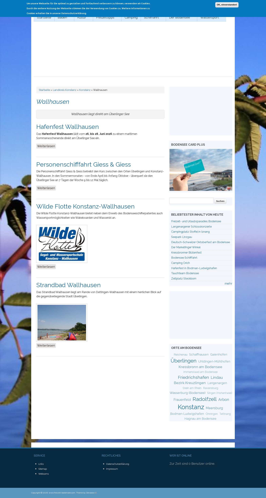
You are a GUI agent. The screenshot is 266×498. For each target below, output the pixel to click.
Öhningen (212, 413)
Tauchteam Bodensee (185, 273)
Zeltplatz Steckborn (183, 278)
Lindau (217, 377)
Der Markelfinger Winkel (186, 247)
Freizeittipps (106, 17)
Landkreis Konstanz (64, 90)
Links (41, 464)
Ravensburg (210, 388)
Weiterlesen (46, 146)
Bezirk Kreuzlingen (190, 383)
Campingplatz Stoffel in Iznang (190, 231)
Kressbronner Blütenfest (186, 252)
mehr (228, 283)
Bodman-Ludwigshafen (187, 413)
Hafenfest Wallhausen (67, 126)
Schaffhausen (198, 354)
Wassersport (210, 17)
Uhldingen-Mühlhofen (214, 361)
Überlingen (183, 361)
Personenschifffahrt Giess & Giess (83, 164)
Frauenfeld (182, 400)
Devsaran (91, 493)
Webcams (43, 474)
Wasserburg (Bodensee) (187, 393)
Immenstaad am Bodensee (200, 372)
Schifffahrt (152, 17)
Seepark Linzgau (181, 237)
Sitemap (42, 469)
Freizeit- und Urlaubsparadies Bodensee (196, 221)
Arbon (223, 399)
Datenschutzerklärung (117, 464)
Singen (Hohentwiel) (219, 393)
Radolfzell (205, 399)
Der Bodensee (180, 17)
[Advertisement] (133, 51)
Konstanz (84, 90)
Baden (63, 17)
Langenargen (217, 383)
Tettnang (225, 413)
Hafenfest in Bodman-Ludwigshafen (194, 268)
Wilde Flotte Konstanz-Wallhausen (85, 206)
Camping (131, 17)
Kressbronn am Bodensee (200, 367)
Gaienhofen (218, 354)
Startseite (44, 17)
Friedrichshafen (193, 377)
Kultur (82, 17)
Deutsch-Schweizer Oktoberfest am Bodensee (200, 242)
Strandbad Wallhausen (68, 284)
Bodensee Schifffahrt (184, 257)
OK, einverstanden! (227, 4)
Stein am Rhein (192, 388)
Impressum (112, 469)
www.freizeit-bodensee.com (62, 493)
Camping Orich (180, 263)
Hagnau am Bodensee (200, 418)
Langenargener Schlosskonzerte (191, 226)
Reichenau (180, 354)
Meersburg (214, 408)
